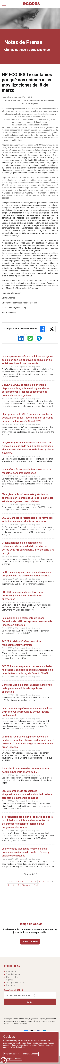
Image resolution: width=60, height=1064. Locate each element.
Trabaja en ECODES (15, 982)
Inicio (10, 881)
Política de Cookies (17, 1047)
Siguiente (26, 885)
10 (18, 885)
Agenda (9, 979)
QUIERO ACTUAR (30, 941)
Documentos (12, 977)
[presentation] (22, 1011)
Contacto (10, 985)
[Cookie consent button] (4, 1060)
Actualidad (11, 971)
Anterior (19, 881)
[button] (42, 329)
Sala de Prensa (13, 974)
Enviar (30, 1002)
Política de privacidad (21, 1023)
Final (35, 885)
